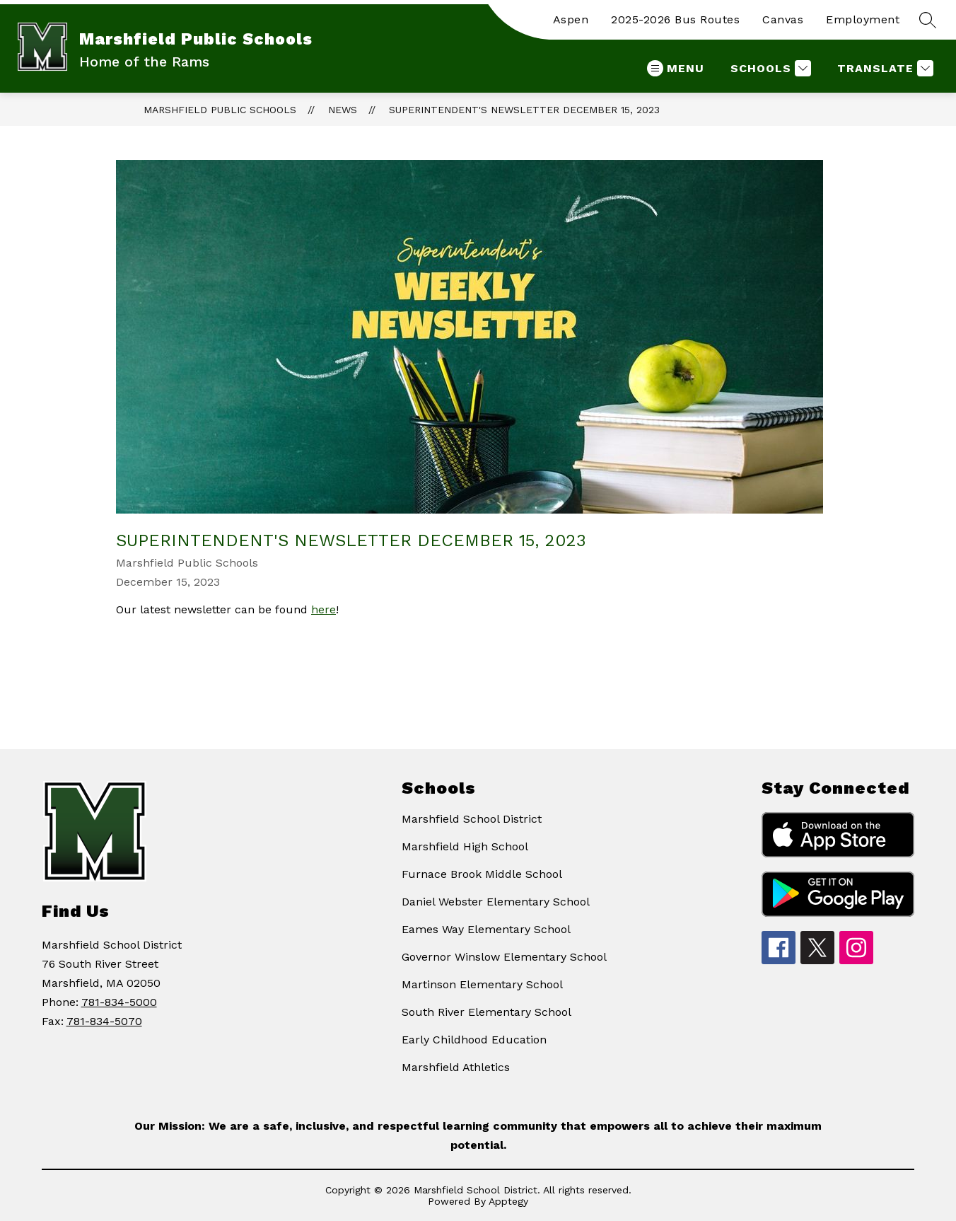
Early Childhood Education (474, 1039)
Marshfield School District (472, 819)
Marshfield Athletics (456, 1067)
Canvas (782, 19)
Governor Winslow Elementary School (504, 957)
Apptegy (508, 1201)
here (323, 609)
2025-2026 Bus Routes (675, 19)
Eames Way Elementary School (486, 929)
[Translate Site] (883, 68)
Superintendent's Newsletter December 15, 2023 (524, 109)
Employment (862, 19)
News (342, 109)
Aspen (571, 19)
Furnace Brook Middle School (482, 874)
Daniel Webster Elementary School (496, 901)
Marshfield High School (465, 846)
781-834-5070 (104, 1021)
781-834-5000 (119, 1002)
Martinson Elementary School (482, 984)
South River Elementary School (486, 1012)
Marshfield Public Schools (220, 109)
